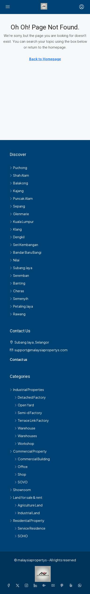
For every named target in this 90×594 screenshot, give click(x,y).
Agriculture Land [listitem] (28, 505)
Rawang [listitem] (17, 314)
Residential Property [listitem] (27, 520)
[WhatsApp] (80, 585)
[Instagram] (27, 585)
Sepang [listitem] (17, 206)
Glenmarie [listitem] (19, 214)
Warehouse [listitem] (24, 428)
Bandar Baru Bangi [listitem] (25, 252)
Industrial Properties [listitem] (27, 389)
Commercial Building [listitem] (32, 459)
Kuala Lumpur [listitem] (22, 221)
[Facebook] (9, 585)
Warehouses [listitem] (25, 436)
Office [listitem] (21, 466)
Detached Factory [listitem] (30, 397)
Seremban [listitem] (19, 275)
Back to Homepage (45, 59)
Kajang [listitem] (17, 191)
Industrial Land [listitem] (27, 513)
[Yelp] (71, 585)
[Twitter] (18, 585)
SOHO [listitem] (21, 536)
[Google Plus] (45, 585)
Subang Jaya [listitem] (21, 268)
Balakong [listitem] (19, 183)
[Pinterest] (62, 585)
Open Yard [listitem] (24, 405)
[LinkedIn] (36, 585)
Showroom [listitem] (20, 490)
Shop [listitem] (20, 474)
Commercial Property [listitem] (28, 451)
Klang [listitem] (16, 229)
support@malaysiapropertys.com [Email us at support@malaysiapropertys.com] (41, 350)
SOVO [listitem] (21, 482)
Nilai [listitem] (14, 260)
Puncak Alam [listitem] (21, 198)
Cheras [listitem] (17, 291)
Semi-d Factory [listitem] (28, 413)
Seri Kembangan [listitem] (24, 245)
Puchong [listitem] (18, 167)
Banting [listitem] (17, 283)
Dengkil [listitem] (17, 237)
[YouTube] (54, 585)
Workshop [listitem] (24, 443)
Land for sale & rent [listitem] (26, 497)
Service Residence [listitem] (29, 528)
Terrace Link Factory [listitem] (31, 420)
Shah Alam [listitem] (19, 175)
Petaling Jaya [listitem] (21, 306)
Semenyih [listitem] (19, 298)
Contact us (18, 359)
